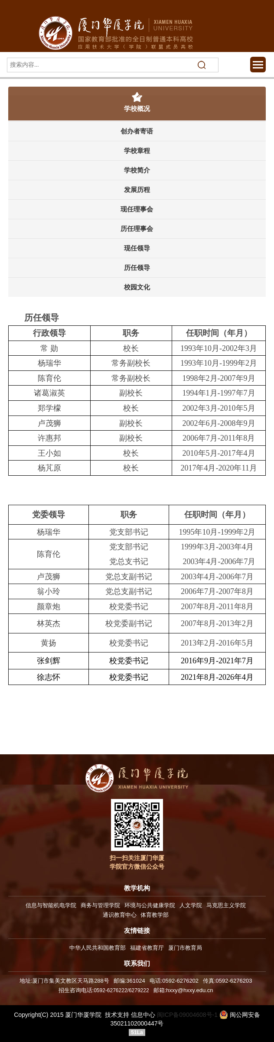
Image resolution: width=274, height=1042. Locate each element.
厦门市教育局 (185, 948)
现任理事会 (137, 209)
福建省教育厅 (147, 948)
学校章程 (137, 150)
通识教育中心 (120, 915)
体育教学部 (154, 915)
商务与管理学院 (100, 905)
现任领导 (137, 248)
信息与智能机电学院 (51, 905)
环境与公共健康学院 (149, 905)
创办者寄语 (137, 131)
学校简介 (137, 170)
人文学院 (190, 905)
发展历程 (137, 189)
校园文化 (137, 287)
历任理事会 (137, 228)
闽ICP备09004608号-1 (187, 1014)
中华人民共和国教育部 (97, 948)
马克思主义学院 (226, 905)
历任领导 (137, 267)
